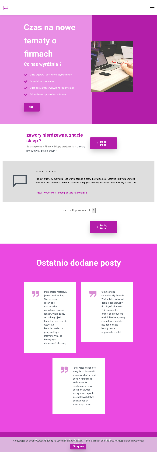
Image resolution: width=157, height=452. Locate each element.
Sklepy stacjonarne (63, 146)
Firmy (48, 146)
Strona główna (34, 146)
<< (65, 210)
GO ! (31, 107)
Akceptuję (78, 446)
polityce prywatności (133, 440)
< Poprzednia (78, 210)
